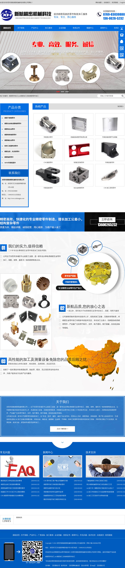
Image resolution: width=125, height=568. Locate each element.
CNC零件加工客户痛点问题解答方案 (56, 481)
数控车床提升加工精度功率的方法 (55, 499)
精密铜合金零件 (9, 140)
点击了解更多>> (62, 429)
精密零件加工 (13, 96)
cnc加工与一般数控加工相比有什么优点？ (100, 488)
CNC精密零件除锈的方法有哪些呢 (12, 495)
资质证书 (76, 28)
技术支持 (92, 535)
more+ (121, 106)
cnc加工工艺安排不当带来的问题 (97, 495)
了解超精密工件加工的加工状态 (97, 481)
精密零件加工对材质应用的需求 (54, 484)
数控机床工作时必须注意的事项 (11, 481)
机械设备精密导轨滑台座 (79, 137)
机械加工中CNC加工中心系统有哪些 (13, 492)
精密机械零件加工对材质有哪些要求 (13, 488)
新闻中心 (103, 28)
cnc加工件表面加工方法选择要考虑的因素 (100, 492)
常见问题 (83, 535)
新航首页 (7, 28)
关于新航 (20, 28)
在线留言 (107, 2)
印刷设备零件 (109, 162)
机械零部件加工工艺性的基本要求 (55, 495)
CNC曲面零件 (48, 162)
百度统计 (56, 565)
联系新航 (115, 2)
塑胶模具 (19, 517)
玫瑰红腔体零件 (79, 162)
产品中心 (34, 28)
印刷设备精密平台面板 (109, 137)
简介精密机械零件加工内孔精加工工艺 (99, 484)
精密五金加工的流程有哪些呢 (10, 484)
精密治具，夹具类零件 (11, 151)
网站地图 (99, 2)
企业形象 (62, 28)
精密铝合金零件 (9, 129)
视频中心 (90, 28)
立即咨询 (106, 219)
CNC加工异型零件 (110, 188)
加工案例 (48, 28)
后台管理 (85, 565)
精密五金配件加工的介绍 (52, 488)
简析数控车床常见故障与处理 (53, 492)
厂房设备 (41, 535)
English (122, 2)
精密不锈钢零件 (9, 118)
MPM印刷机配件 (10, 163)
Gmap (92, 565)
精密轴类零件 (8, 157)
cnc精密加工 (22, 96)
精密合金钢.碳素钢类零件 (12, 123)
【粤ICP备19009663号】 (94, 543)
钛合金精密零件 (79, 188)
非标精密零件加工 (33, 96)
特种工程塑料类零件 (11, 146)
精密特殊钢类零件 (10, 135)
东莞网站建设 (74, 565)
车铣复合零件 (48, 137)
